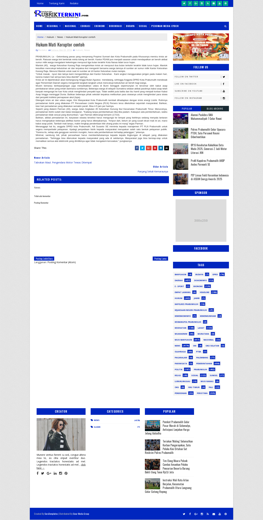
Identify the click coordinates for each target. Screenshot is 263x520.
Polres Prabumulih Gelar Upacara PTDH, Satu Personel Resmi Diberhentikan (208, 133)
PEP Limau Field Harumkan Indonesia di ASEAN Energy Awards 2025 (210, 177)
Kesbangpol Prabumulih (188, 321)
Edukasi (85, 25)
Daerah (179, 280)
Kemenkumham (208, 316)
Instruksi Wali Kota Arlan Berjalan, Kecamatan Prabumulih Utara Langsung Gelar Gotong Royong (154, 489)
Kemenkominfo (183, 316)
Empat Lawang (183, 292)
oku (177, 387)
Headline (204, 292)
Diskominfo (200, 280)
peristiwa (202, 393)
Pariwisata (181, 363)
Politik (178, 369)
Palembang (202, 357)
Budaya (130, 25)
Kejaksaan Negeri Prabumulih (191, 310)
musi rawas (207, 381)
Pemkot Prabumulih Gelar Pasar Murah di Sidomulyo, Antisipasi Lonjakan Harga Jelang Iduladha (154, 427)
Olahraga (180, 351)
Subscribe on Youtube (202, 91)
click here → (49, 464)
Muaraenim (181, 333)
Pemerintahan (204, 363)
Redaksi (74, 3)
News (60, 37)
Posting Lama (158, 249)
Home (40, 3)
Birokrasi (115, 25)
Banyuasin (180, 274)
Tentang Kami (56, 3)
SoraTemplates (51, 514)
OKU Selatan (212, 345)
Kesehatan (180, 327)
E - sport (179, 286)
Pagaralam (181, 357)
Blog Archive (215, 108)
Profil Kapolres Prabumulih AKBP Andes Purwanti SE (208, 162)
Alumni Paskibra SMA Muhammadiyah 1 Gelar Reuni (206, 116)
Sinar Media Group (81, 514)
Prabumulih (200, 369)
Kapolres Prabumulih (186, 304)
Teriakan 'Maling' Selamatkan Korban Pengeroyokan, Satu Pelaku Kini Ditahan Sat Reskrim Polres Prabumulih (154, 449)
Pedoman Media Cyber (165, 25)
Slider (91, 427)
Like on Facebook (202, 83)
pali (211, 387)
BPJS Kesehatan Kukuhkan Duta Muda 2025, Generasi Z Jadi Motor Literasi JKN (209, 149)
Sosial (143, 25)
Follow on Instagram (202, 98)
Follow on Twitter (202, 76)
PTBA (198, 351)
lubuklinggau (182, 381)
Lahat (201, 327)
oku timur (194, 387)
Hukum (50, 37)
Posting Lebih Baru (44, 249)
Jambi (197, 298)
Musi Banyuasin (183, 339)
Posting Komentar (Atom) (61, 253)
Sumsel (214, 375)
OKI (194, 345)
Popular (187, 108)
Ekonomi (99, 25)
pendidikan (181, 393)
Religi (178, 375)
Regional (52, 25)
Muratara (203, 333)
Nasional (70, 25)
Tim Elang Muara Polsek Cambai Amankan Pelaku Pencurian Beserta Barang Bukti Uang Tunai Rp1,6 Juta (155, 470)
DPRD (215, 274)
